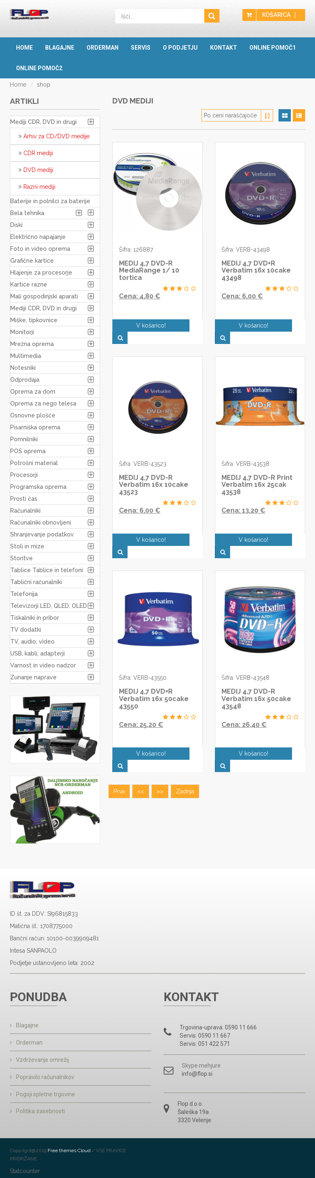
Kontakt (223, 47)
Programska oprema (38, 487)
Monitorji (22, 332)
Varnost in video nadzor (43, 665)
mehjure (210, 1065)
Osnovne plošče (32, 415)
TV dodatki (25, 629)
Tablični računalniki (36, 582)
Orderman (103, 47)
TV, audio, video (32, 641)
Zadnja (185, 754)
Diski (16, 225)
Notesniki (23, 367)
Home (24, 47)
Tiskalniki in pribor (34, 617)
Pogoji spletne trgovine (42, 1092)
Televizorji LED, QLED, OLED (48, 606)
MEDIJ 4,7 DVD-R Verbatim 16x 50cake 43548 (256, 674)
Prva (119, 754)
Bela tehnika (27, 213)
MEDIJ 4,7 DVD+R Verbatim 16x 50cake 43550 (154, 674)
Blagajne (59, 47)
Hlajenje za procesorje (41, 272)
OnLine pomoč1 (272, 47)
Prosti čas (23, 498)
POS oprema (28, 451)
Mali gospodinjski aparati (44, 296)
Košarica (276, 15)
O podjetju (180, 47)
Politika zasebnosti (37, 1109)
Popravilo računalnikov (42, 1075)
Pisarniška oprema (35, 427)
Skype (190, 1065)
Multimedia (25, 356)
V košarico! (149, 325)
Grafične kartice (32, 260)
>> (160, 754)
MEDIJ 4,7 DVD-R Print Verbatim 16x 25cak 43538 (256, 472)
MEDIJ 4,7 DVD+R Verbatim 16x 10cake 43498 (256, 270)
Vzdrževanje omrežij (39, 1058)
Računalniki (25, 510)
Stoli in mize (27, 546)
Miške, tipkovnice (33, 320)
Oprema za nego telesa (43, 403)
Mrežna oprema (32, 344)
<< (140, 754)
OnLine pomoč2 (39, 68)
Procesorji (24, 475)
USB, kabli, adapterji (37, 653)
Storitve (21, 558)
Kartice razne (28, 284)
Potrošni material (34, 463)
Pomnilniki (24, 439)
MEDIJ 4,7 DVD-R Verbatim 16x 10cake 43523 (153, 472)
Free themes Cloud (70, 1149)
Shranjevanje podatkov (42, 534)
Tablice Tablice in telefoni (46, 570)
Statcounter (25, 1170)
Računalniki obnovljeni (40, 522)
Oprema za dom (32, 391)
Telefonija (24, 594)
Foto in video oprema (40, 248)
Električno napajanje (38, 237)
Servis (141, 47)
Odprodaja (24, 379)
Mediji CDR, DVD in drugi (43, 122)
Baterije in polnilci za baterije (50, 201)
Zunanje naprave (33, 677)
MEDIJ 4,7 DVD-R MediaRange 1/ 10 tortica (149, 270)
